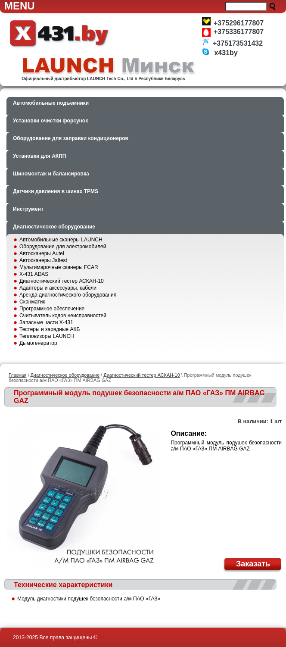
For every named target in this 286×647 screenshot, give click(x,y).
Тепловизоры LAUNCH (46, 336)
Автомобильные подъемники (51, 103)
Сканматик (32, 302)
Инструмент (28, 209)
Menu (19, 6)
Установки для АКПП (39, 156)
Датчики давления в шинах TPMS (55, 191)
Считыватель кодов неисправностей (62, 316)
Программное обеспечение (51, 309)
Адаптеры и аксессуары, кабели (57, 288)
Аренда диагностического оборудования (67, 295)
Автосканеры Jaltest (43, 260)
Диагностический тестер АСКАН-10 (61, 281)
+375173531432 (238, 43)
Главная (17, 375)
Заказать (253, 563)
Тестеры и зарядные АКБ (49, 329)
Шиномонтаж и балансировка (51, 174)
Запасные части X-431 (46, 322)
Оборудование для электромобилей (62, 247)
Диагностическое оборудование (54, 227)
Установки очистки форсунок (50, 121)
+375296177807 (239, 23)
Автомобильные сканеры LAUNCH (61, 240)
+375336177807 (239, 31)
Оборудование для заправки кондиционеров (70, 138)
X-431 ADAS (33, 274)
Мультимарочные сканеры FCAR (58, 267)
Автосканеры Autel (41, 253)
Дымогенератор (38, 343)
